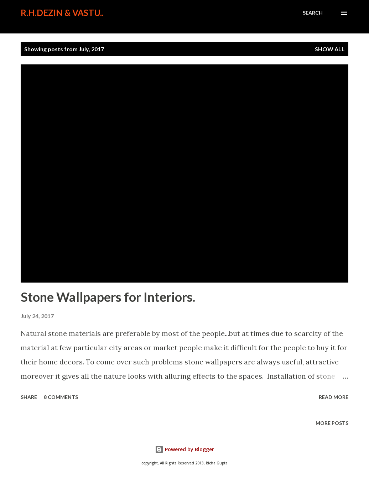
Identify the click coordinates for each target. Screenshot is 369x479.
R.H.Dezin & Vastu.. (62, 12)
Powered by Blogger (184, 449)
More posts (332, 423)
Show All (330, 49)
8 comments (61, 397)
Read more (333, 397)
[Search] (313, 13)
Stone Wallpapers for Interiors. (108, 297)
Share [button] (29, 397)
